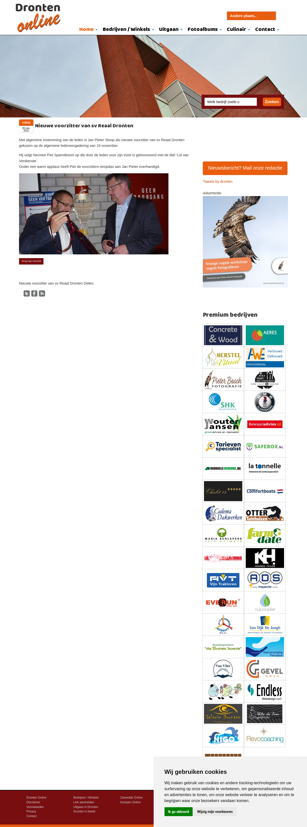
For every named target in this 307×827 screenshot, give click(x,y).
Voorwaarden (35, 807)
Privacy (31, 811)
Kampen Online (130, 802)
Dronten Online (36, 797)
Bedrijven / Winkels (126, 29)
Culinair (236, 29)
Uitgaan (169, 29)
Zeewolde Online (131, 797)
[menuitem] (87, 29)
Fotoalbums (203, 29)
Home (86, 29)
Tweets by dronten (217, 181)
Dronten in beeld (84, 811)
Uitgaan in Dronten (85, 807)
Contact (265, 29)
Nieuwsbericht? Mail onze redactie (245, 168)
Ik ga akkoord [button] (178, 812)
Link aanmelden (83, 802)
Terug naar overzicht (31, 261)
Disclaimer (33, 802)
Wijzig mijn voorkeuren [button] (215, 812)
